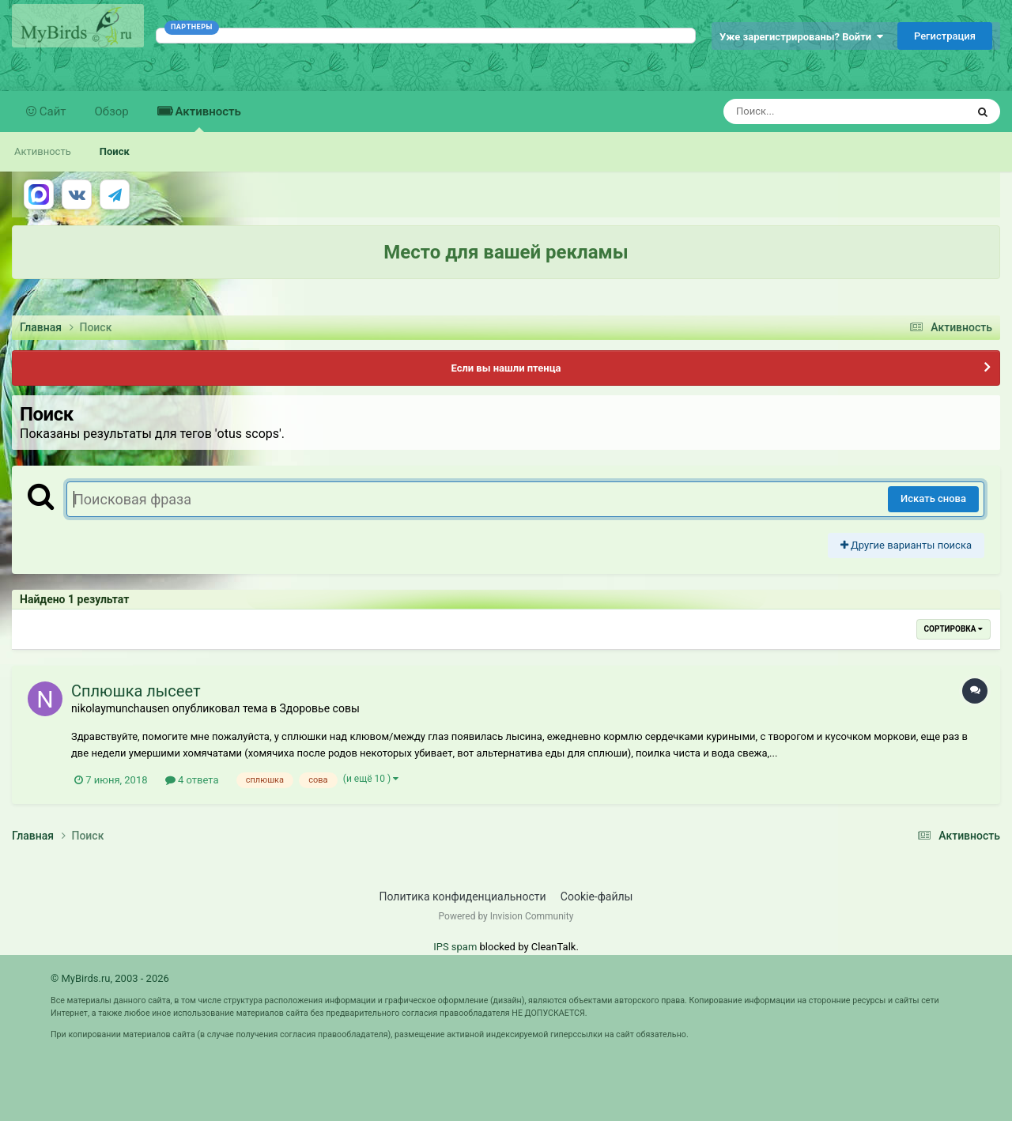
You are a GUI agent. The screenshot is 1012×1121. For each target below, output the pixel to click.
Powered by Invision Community (506, 916)
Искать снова (933, 498)
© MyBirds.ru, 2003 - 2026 (110, 978)
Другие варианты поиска (906, 545)
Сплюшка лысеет (136, 690)
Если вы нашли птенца (506, 368)
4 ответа (192, 780)
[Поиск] (815, 111)
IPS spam (455, 947)
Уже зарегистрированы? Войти (801, 37)
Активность (206, 118)
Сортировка (953, 629)
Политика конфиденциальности (463, 896)
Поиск (115, 151)
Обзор (112, 111)
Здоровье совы (319, 708)
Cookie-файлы (597, 896)
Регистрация (945, 36)
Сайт (51, 111)
